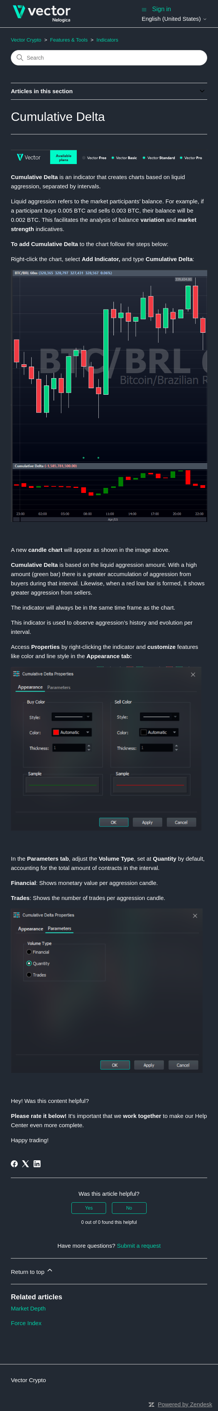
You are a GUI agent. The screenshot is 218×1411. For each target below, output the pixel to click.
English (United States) (174, 18)
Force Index (26, 1323)
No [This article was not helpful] (129, 1208)
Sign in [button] (161, 9)
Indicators (107, 40)
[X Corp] (25, 1163)
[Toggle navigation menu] (144, 9)
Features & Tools (69, 40)
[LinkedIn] (37, 1163)
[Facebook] (14, 1163)
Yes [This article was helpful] (89, 1208)
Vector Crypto (26, 40)
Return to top (32, 1270)
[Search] (109, 57)
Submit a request (139, 1245)
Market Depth (28, 1308)
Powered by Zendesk (185, 1404)
